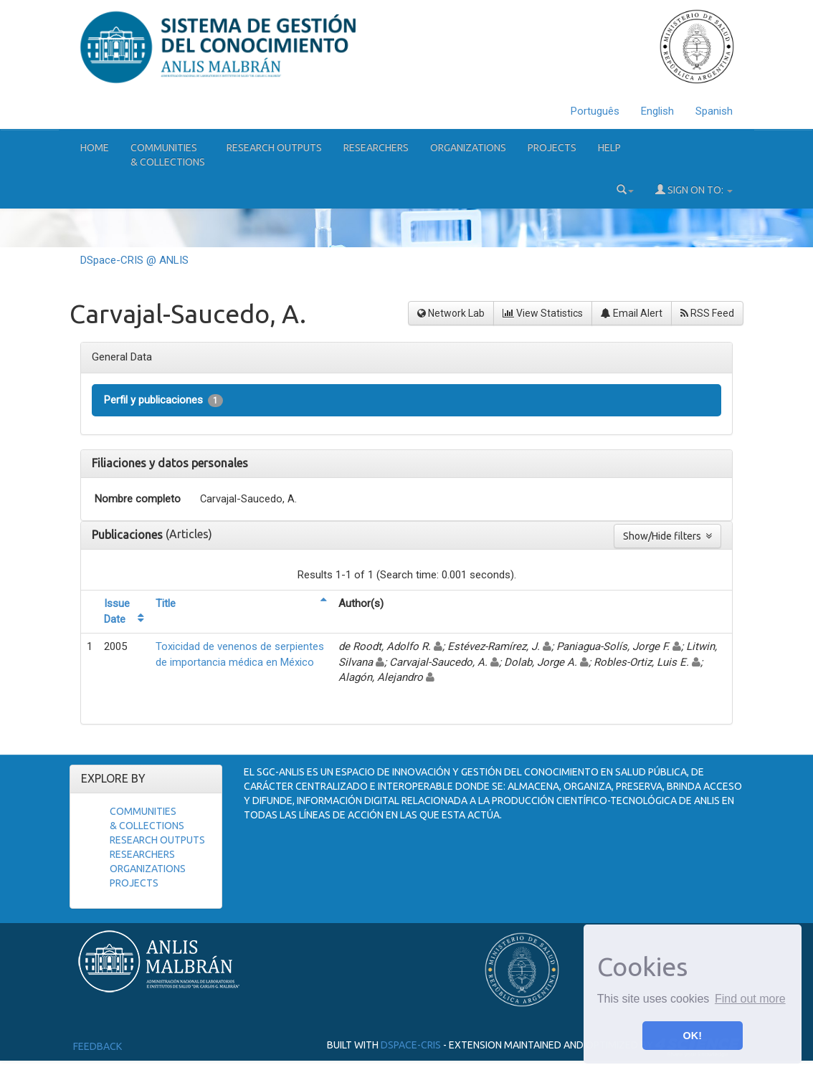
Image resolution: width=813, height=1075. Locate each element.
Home (94, 147)
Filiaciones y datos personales (170, 463)
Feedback (97, 1046)
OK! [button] (692, 1035)
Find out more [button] (750, 999)
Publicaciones (129, 534)
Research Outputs (274, 147)
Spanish (714, 111)
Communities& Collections (167, 155)
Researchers (376, 147)
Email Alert (631, 313)
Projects (552, 147)
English (657, 111)
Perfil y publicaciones (163, 400)
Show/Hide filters (667, 536)
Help (609, 147)
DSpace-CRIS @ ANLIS (134, 260)
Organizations (468, 147)
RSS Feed (707, 313)
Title (166, 603)
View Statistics (543, 313)
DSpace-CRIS (411, 1045)
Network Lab (451, 313)
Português (595, 111)
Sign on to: (694, 189)
